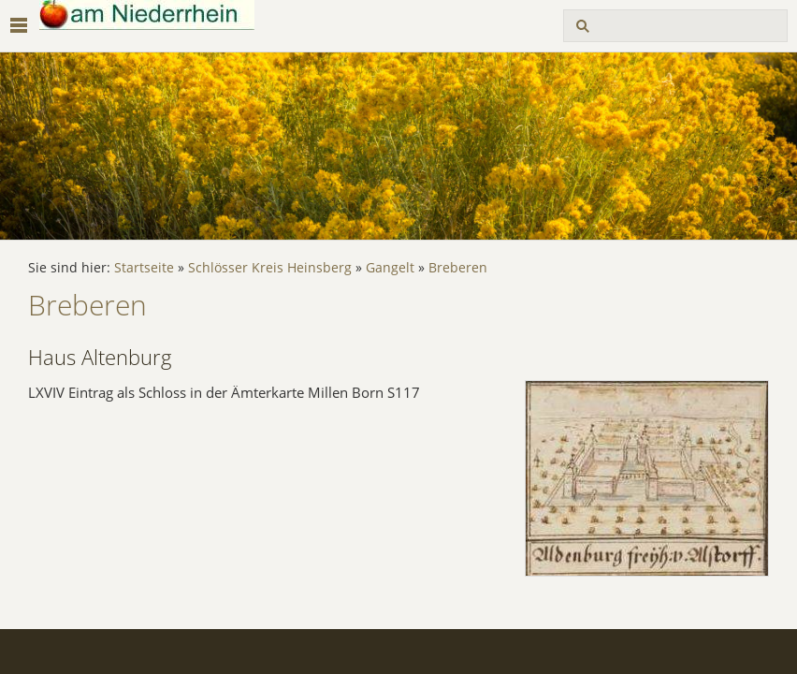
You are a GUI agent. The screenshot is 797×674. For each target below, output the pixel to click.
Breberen (457, 267)
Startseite (144, 267)
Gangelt (390, 267)
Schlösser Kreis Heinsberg (270, 267)
